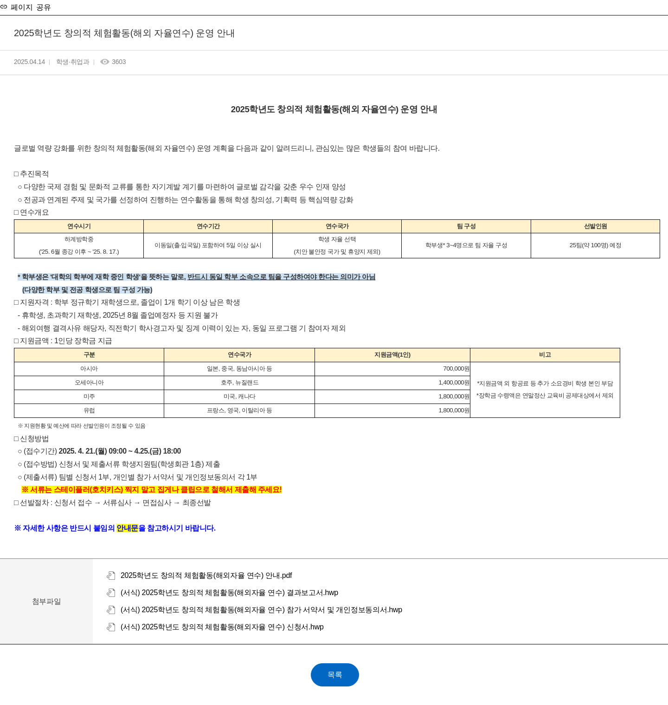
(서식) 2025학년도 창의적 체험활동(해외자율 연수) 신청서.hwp (222, 627)
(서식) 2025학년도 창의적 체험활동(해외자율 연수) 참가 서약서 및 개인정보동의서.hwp (261, 610)
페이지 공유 (29, 6)
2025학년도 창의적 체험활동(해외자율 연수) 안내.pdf (206, 575)
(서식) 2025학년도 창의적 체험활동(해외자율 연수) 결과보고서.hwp (229, 592)
